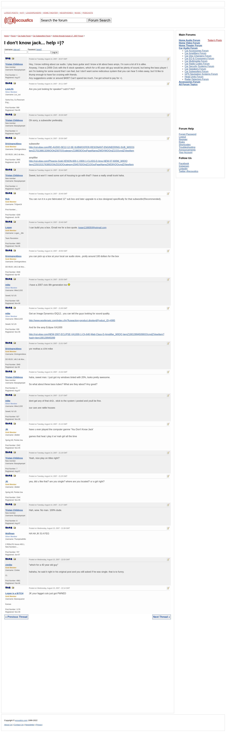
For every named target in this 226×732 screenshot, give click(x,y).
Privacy (39, 725)
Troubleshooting (187, 147)
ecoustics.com (21, 720)
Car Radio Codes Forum (197, 63)
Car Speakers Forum (195, 69)
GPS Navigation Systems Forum (201, 74)
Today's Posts (215, 40)
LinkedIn (183, 168)
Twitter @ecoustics (188, 171)
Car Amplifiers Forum (195, 53)
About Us (8, 725)
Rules (182, 142)
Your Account (185, 152)
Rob (7, 199)
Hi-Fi (22, 13)
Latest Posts (11, 13)
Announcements (187, 150)
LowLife (9, 89)
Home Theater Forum (190, 45)
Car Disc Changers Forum (198, 56)
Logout (182, 137)
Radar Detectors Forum (197, 79)
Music (78, 13)
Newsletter (29, 725)
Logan (8, 227)
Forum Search (99, 20)
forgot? (39, 49)
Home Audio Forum (189, 40)
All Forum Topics (188, 84)
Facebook (184, 163)
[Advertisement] (87, 668)
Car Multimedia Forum (196, 61)
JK (6, 429)
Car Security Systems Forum (199, 66)
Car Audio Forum (188, 48)
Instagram (184, 166)
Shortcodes (185, 144)
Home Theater (50, 13)
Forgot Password (187, 134)
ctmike (8, 564)
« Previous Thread (16, 616)
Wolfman (9, 533)
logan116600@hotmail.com (92, 227)
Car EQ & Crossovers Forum (199, 58)
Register (183, 139)
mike (7, 284)
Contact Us (18, 725)
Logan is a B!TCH (14, 593)
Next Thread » (161, 616)
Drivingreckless (13, 143)
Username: (15, 51)
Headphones (66, 13)
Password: (39, 51)
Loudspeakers (33, 13)
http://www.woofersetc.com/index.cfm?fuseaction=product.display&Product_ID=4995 (72, 320)
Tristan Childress (14, 64)
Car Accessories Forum (197, 50)
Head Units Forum (194, 76)
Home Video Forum (189, 43)
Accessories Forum (189, 82)
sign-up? (16, 49)
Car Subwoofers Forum (196, 71)
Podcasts (88, 13)
